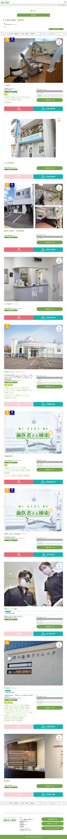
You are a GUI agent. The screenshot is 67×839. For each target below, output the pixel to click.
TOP (20, 817)
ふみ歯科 (7, 85)
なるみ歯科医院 (9, 163)
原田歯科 (7, 781)
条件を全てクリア (56, 29)
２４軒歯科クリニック (11, 304)
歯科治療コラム (23, 824)
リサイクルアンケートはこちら (55, 828)
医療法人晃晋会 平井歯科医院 (14, 231)
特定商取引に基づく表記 (25, 830)
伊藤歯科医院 (8, 456)
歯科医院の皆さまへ (24, 821)
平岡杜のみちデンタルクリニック (15, 372)
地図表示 (33, 10)
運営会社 (21, 823)
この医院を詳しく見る (50, 100)
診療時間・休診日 (41, 89)
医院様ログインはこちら (55, 823)
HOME (59, 5)
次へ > (60, 34)
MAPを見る (10, 91)
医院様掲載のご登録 (55, 819)
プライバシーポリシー (24, 828)
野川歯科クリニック (10, 688)
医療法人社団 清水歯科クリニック (15, 534)
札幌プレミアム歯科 (10, 609)
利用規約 (21, 826)
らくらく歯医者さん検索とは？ (26, 819)
